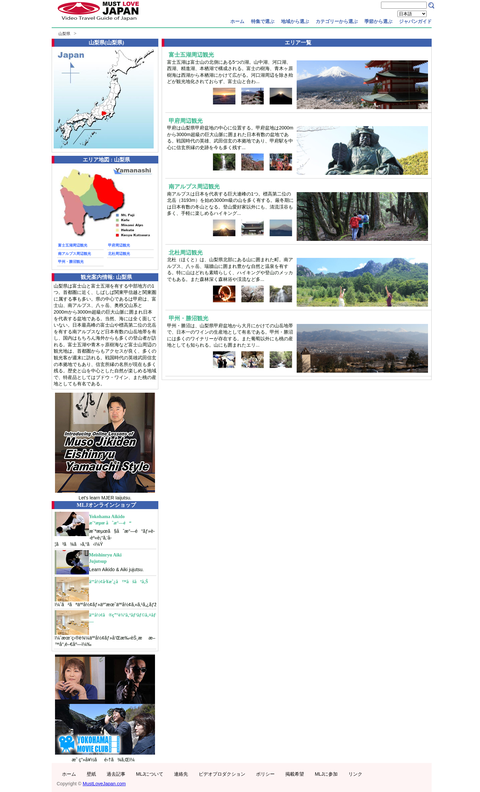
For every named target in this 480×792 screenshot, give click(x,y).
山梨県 (64, 33)
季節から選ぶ (378, 21)
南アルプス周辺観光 (74, 254)
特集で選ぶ (262, 21)
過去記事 (116, 774)
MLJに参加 (326, 774)
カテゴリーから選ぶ (337, 21)
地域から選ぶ (295, 21)
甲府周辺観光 (119, 245)
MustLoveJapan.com (104, 783)
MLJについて (149, 774)
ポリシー (265, 774)
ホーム (237, 21)
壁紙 (91, 774)
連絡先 (181, 774)
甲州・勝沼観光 (71, 262)
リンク (355, 774)
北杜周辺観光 (119, 254)
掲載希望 (294, 774)
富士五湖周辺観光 (72, 245)
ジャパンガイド (415, 21)
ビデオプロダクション (222, 774)
